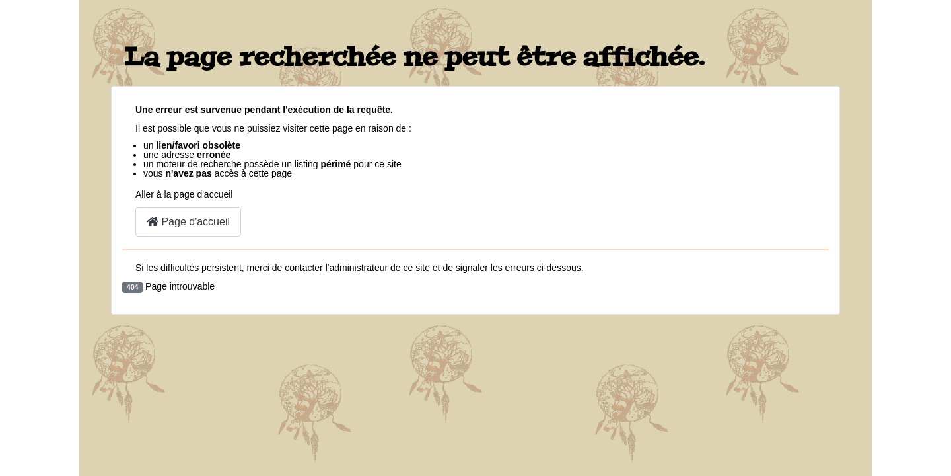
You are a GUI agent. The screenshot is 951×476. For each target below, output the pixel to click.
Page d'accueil (188, 221)
